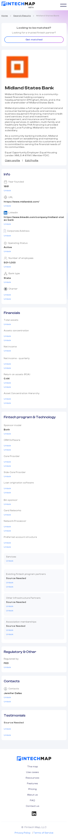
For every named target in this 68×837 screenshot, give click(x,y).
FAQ (32, 800)
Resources (32, 778)
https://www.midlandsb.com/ (21, 202)
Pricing (32, 789)
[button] (63, 5)
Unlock (7, 190)
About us (32, 794)
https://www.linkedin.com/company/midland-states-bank (34, 218)
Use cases (32, 772)
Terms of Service (43, 833)
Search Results (22, 16)
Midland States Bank (47, 16)
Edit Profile (31, 160)
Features (32, 783)
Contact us (32, 806)
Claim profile (12, 160)
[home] (18, 3)
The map (32, 766)
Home (4, 16)
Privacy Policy (23, 833)
